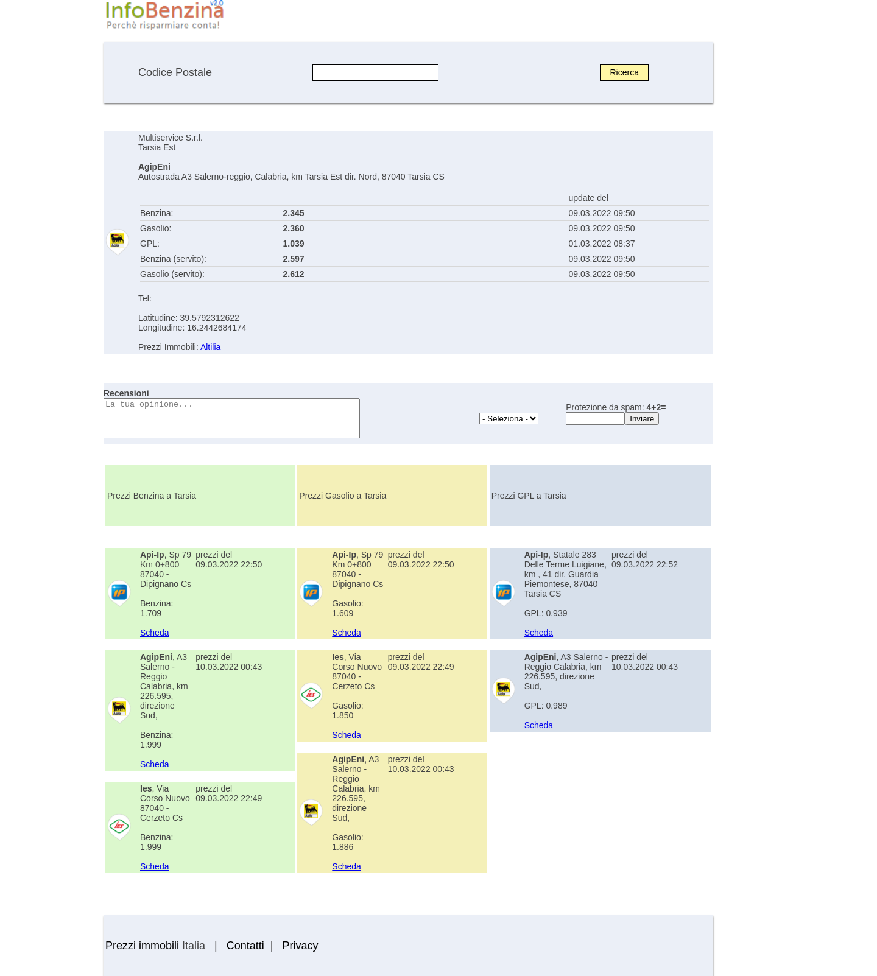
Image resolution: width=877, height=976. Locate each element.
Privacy (300, 945)
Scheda (154, 632)
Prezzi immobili (142, 945)
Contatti (245, 945)
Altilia (210, 347)
